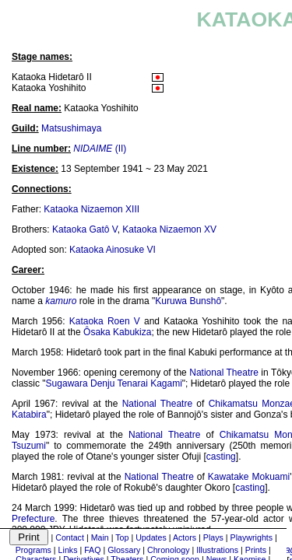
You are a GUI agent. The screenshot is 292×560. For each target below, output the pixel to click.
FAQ (92, 550)
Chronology (168, 550)
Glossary (123, 550)
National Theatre (224, 372)
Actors (184, 537)
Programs (33, 550)
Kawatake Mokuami (249, 476)
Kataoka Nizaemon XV (169, 229)
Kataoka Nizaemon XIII (91, 209)
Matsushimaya (71, 128)
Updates (151, 537)
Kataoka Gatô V (85, 229)
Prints (255, 550)
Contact (69, 537)
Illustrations (217, 550)
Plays (213, 537)
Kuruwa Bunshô (188, 301)
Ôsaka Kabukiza (117, 332)
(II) (99, 148)
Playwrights (251, 537)
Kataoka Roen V (104, 321)
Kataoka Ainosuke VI (112, 249)
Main (100, 537)
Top (121, 537)
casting (221, 456)
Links (68, 550)
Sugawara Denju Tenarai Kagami (114, 383)
